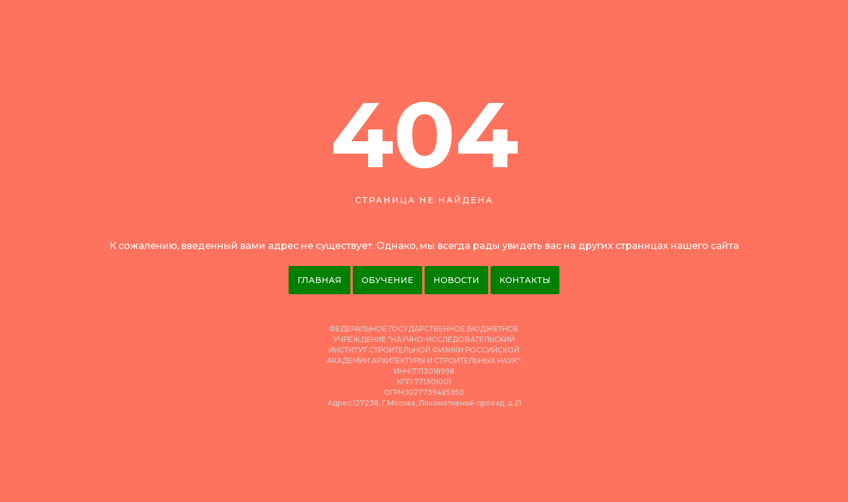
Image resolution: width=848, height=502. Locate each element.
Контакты (525, 280)
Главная (319, 280)
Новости (456, 280)
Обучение (387, 280)
